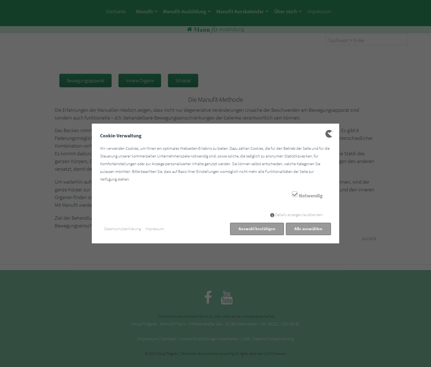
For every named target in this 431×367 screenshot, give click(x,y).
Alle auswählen (308, 228)
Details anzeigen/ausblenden (299, 214)
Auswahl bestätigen (257, 228)
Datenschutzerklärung (122, 228)
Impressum (154, 228)
